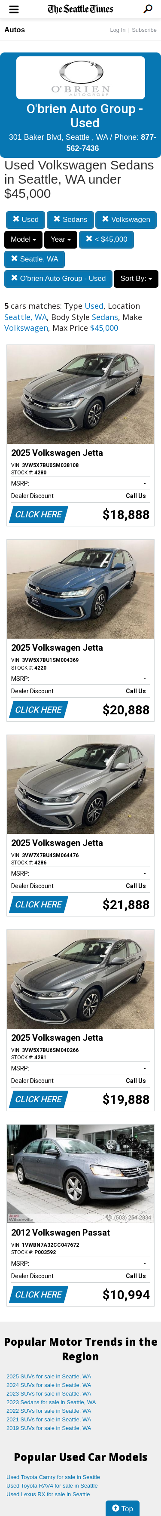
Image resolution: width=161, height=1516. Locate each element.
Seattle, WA (34, 259)
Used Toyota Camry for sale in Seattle (53, 1477)
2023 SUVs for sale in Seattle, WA (48, 1393)
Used (25, 219)
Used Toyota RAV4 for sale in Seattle (52, 1485)
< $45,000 (106, 239)
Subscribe (144, 30)
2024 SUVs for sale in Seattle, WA (48, 1385)
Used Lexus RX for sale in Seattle (48, 1494)
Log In (117, 30)
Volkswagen (126, 219)
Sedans (70, 219)
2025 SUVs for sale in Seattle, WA (48, 1376)
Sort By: (136, 278)
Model (23, 239)
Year (61, 239)
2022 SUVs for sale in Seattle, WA (48, 1411)
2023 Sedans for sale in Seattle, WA (51, 1402)
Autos (14, 30)
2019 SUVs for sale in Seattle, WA (48, 1428)
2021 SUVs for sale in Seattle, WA (48, 1419)
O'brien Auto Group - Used (58, 278)
